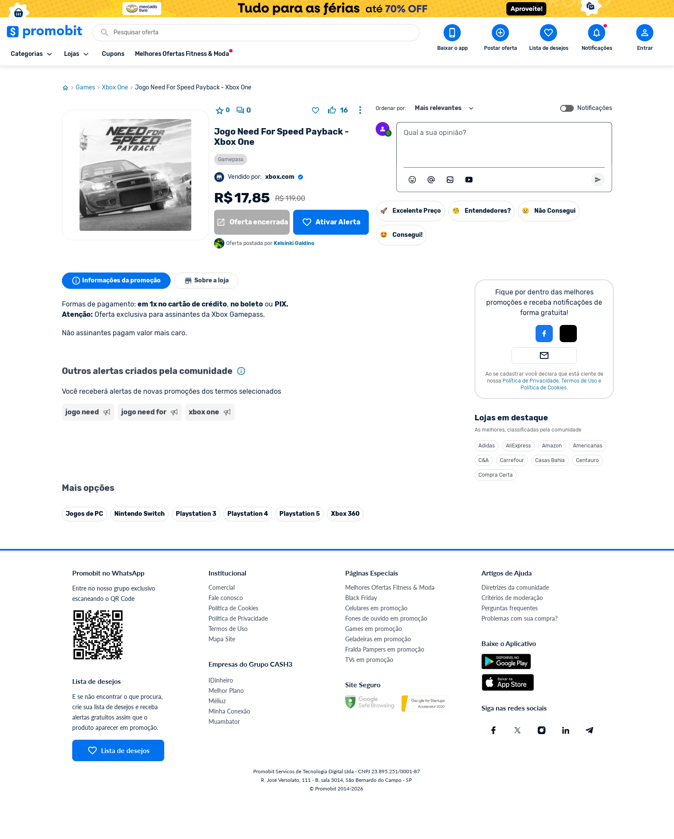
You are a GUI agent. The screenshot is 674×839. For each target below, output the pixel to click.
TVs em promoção (369, 651)
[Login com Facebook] (544, 325)
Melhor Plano (226, 682)
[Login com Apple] (568, 325)
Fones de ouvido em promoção (386, 610)
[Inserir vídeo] (469, 171)
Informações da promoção (117, 272)
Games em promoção (373, 620)
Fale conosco (225, 589)
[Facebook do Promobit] (493, 722)
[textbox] (504, 135)
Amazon (552, 438)
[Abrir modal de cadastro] (644, 39)
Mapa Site (221, 630)
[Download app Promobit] (452, 39)
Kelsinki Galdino (294, 235)
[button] (515, 325)
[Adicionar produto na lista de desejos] (315, 102)
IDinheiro (220, 672)
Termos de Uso (579, 373)
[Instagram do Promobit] (542, 722)
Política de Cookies (544, 380)
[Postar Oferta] (500, 39)
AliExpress (518, 438)
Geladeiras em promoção (378, 630)
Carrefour (512, 452)
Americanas (587, 438)
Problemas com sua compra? (519, 610)
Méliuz (217, 692)
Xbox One (118, 79)
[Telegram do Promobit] (590, 722)
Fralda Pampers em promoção (384, 641)
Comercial (221, 579)
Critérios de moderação (512, 589)
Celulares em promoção (376, 599)
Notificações (594, 100)
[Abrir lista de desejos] (548, 39)
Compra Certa (495, 467)
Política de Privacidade (530, 373)
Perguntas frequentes (509, 599)
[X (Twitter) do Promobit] (518, 722)
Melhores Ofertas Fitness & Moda (390, 579)
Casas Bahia (550, 452)
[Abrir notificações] (596, 39)
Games (89, 79)
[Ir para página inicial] (69, 79)
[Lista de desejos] (331, 214)
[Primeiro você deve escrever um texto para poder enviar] (598, 171)
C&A (483, 452)
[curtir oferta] (338, 102)
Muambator (224, 713)
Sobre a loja (209, 272)
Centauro (587, 452)
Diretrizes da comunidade (515, 579)
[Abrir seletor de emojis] (412, 171)
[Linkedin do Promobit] (566, 722)
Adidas (486, 438)
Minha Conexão (229, 703)
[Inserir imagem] (450, 171)
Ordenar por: (391, 100)
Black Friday (361, 589)
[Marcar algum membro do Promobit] (431, 171)
